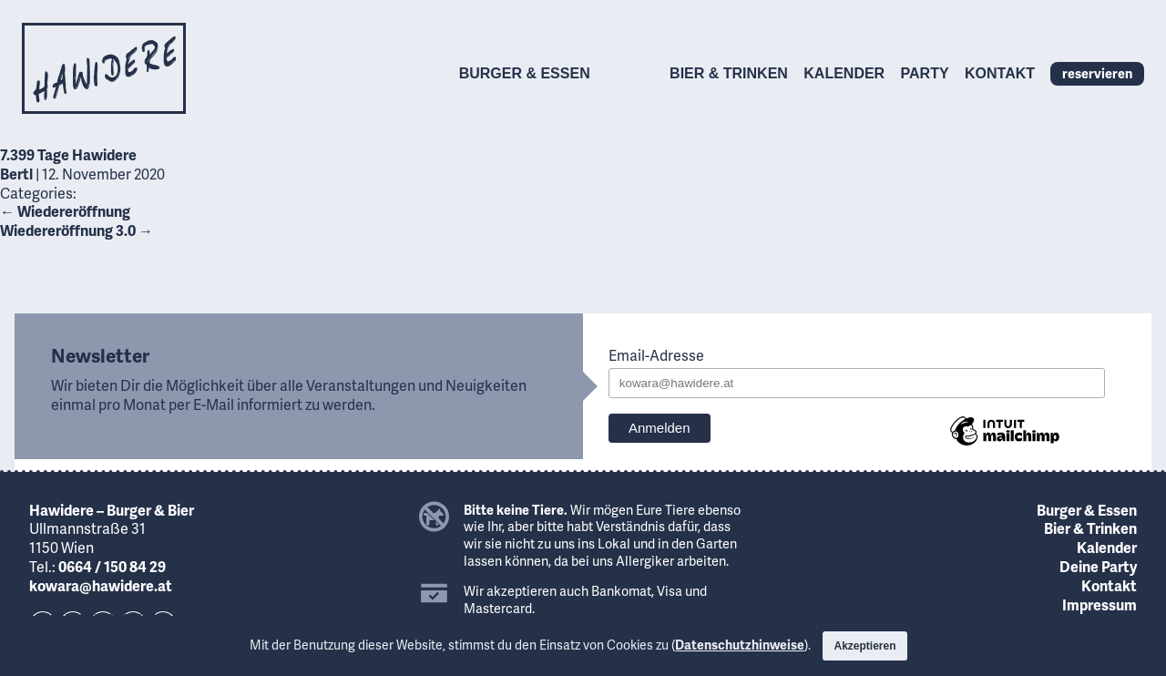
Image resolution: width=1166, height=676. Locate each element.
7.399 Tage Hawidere (68, 154)
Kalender (844, 73)
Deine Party (1098, 566)
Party (925, 73)
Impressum (1099, 604)
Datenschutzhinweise (739, 644)
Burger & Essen (1087, 509)
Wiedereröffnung (65, 210)
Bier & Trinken (1090, 527)
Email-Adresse (656, 355)
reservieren (1097, 73)
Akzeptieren (864, 646)
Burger (524, 73)
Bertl (16, 173)
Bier (729, 73)
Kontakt (1000, 73)
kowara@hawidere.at (100, 585)
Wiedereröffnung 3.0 (76, 230)
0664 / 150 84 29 (112, 566)
